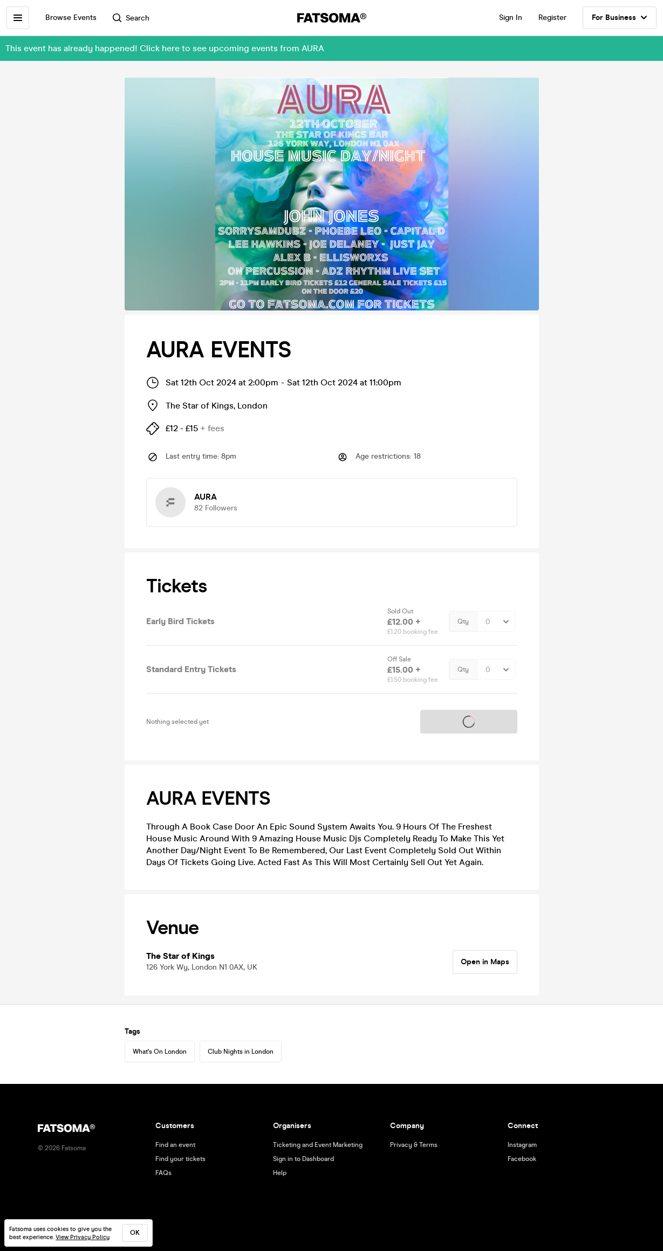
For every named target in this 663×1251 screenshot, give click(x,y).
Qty (463, 621)
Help (279, 1173)
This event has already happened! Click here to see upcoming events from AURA (164, 48)
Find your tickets (180, 1159)
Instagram (522, 1145)
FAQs (163, 1173)
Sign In (510, 17)
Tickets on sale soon (468, 722)
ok (135, 1232)
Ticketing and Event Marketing (318, 1145)
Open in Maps (485, 961)
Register (552, 17)
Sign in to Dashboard (303, 1159)
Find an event (175, 1145)
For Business (619, 18)
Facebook (522, 1159)
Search (131, 18)
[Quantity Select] (496, 621)
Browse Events (71, 17)
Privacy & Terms (414, 1145)
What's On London (160, 1051)
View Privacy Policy (83, 1237)
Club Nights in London (241, 1051)
